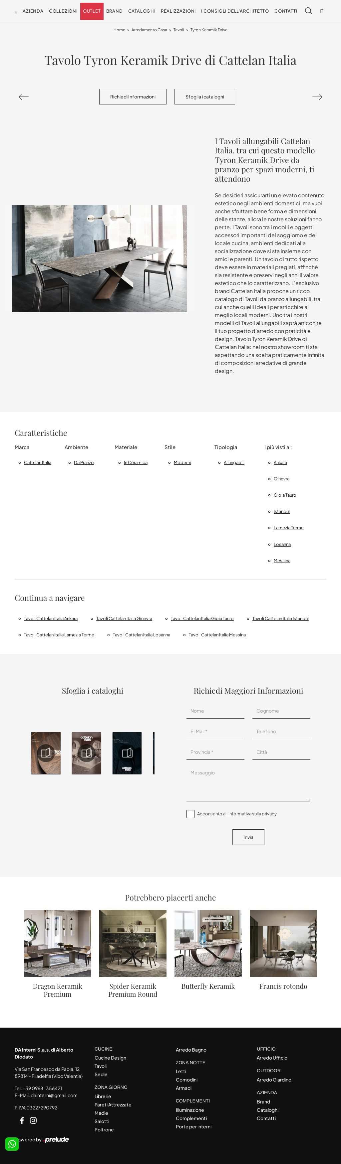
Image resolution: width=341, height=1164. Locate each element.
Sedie (101, 1074)
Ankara (280, 462)
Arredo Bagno (191, 1050)
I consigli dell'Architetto (235, 11)
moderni (182, 462)
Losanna (282, 544)
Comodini (186, 1079)
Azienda (33, 11)
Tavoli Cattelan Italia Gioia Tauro (202, 618)
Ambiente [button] (76, 447)
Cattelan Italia (37, 462)
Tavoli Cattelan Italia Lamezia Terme (59, 634)
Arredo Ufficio (272, 1058)
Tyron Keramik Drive (208, 29)
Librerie (103, 1096)
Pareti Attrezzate (113, 1104)
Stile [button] (170, 447)
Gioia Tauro (285, 495)
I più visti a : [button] (278, 447)
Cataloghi (142, 11)
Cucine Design (110, 1058)
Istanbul (282, 511)
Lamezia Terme (289, 527)
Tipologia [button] (225, 447)
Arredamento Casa (149, 29)
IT (322, 11)
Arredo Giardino (274, 1079)
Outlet (92, 11)
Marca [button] (22, 447)
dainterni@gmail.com (54, 1095)
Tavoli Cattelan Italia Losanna (141, 634)
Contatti (285, 11)
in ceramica (136, 462)
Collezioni (63, 11)
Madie (101, 1113)
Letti (181, 1071)
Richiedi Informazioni (133, 96)
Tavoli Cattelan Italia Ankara (51, 618)
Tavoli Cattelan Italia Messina (217, 634)
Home (119, 29)
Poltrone (104, 1129)
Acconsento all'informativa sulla (237, 813)
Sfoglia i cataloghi (204, 96)
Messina (282, 560)
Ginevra (281, 478)
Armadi (183, 1088)
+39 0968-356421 (42, 1088)
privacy (269, 813)
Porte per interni (193, 1126)
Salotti (102, 1121)
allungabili (234, 462)
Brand (114, 11)
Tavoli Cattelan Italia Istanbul (280, 618)
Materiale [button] (126, 447)
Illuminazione (190, 1110)
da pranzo (84, 462)
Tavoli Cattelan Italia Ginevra (124, 618)
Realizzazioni (178, 11)
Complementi (191, 1118)
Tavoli (178, 29)
